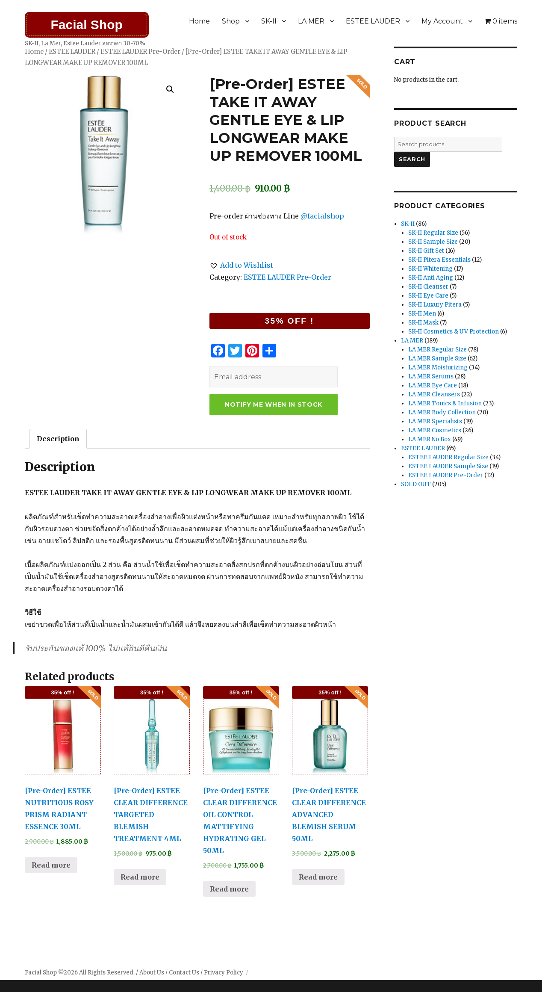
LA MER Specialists (435, 421)
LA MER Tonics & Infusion (445, 403)
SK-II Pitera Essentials (439, 259)
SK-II (269, 21)
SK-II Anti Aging (430, 277)
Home (199, 21)
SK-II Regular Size (433, 232)
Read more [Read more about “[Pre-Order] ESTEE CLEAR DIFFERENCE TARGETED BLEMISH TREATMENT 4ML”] (140, 877)
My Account (442, 21)
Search (412, 159)
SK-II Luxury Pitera (435, 304)
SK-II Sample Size (433, 241)
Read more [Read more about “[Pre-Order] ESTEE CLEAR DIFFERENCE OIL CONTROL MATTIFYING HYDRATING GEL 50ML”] (229, 889)
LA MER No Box (429, 439)
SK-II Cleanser (428, 286)
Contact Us (184, 972)
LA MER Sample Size (437, 358)
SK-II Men (422, 313)
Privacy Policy (223, 972)
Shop (231, 21)
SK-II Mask (423, 322)
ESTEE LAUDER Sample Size (448, 466)
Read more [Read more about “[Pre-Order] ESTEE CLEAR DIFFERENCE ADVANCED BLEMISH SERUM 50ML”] (318, 877)
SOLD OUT (416, 484)
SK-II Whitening (430, 268)
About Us (151, 972)
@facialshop (322, 216)
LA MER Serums (431, 376)
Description (58, 438)
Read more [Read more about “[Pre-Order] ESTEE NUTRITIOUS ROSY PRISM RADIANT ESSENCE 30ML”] (51, 865)
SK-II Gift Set (426, 250)
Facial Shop (86, 25)
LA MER (311, 21)
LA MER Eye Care (432, 385)
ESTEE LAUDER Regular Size (448, 457)
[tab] (58, 439)
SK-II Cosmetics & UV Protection (453, 331)
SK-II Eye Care (428, 295)
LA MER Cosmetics (434, 430)
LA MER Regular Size (437, 349)
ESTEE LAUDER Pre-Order (140, 52)
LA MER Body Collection (442, 412)
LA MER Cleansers (434, 394)
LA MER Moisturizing (438, 367)
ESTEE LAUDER (373, 21)
